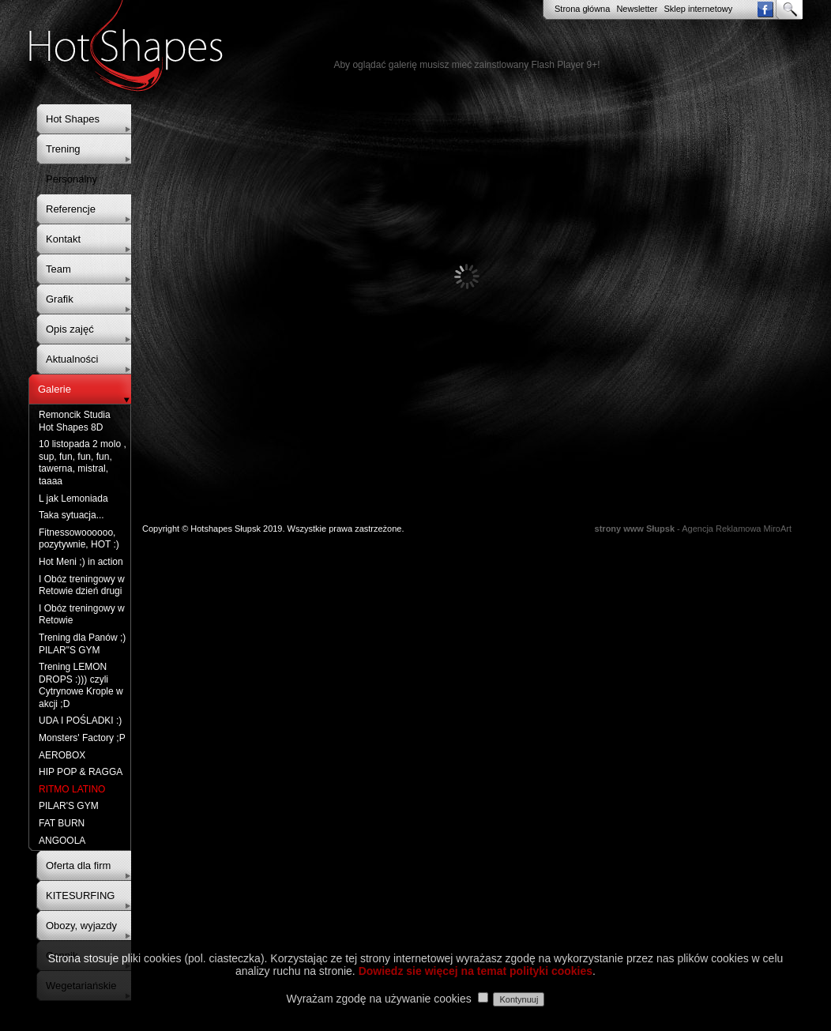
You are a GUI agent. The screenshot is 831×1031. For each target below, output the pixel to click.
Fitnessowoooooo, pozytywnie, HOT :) (79, 539)
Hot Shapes (73, 119)
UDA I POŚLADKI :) (80, 720)
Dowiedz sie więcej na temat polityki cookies (475, 971)
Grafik (59, 299)
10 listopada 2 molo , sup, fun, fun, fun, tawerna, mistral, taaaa (82, 462)
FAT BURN (62, 823)
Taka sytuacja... (71, 515)
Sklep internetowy (698, 8)
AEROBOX (62, 755)
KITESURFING (80, 895)
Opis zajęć (70, 329)
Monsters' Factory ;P (82, 737)
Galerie (54, 389)
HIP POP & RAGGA (80, 771)
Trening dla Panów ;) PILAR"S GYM (82, 644)
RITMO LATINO (72, 789)
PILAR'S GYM (69, 805)
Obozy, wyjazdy (81, 925)
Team (58, 269)
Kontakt (63, 239)
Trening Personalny (71, 164)
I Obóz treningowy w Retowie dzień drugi (82, 585)
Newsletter (636, 8)
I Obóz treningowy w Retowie (82, 615)
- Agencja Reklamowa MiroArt (693, 528)
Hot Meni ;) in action (81, 561)
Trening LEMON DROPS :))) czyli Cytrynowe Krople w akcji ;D (81, 685)
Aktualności (72, 359)
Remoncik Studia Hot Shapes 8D (75, 421)
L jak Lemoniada (73, 498)
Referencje (71, 209)
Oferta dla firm (78, 865)
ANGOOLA (62, 840)
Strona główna (582, 8)
